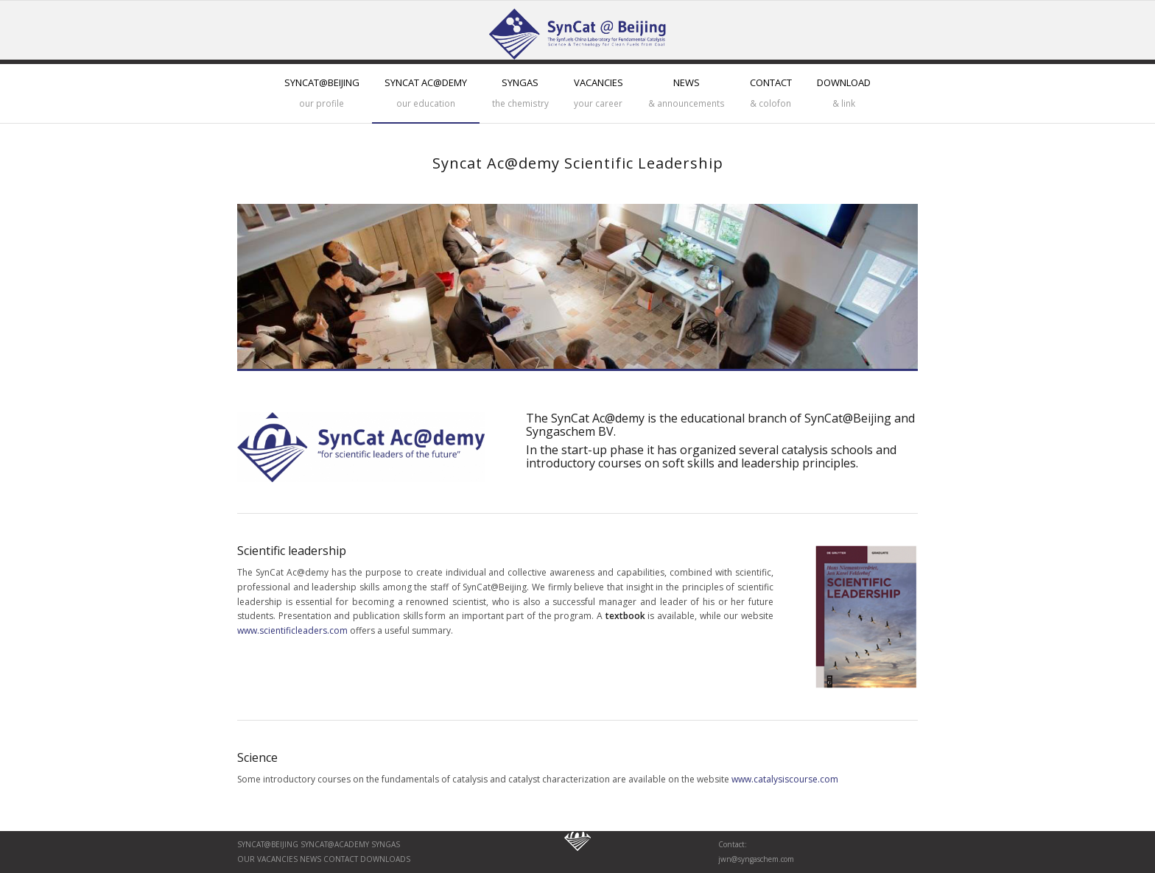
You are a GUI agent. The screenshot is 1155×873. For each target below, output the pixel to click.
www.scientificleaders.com (292, 630)
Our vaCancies (267, 859)
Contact (339, 859)
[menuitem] (322, 93)
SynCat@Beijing (267, 844)
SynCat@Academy (334, 844)
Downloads (384, 859)
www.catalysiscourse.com (784, 779)
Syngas (385, 844)
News (309, 859)
